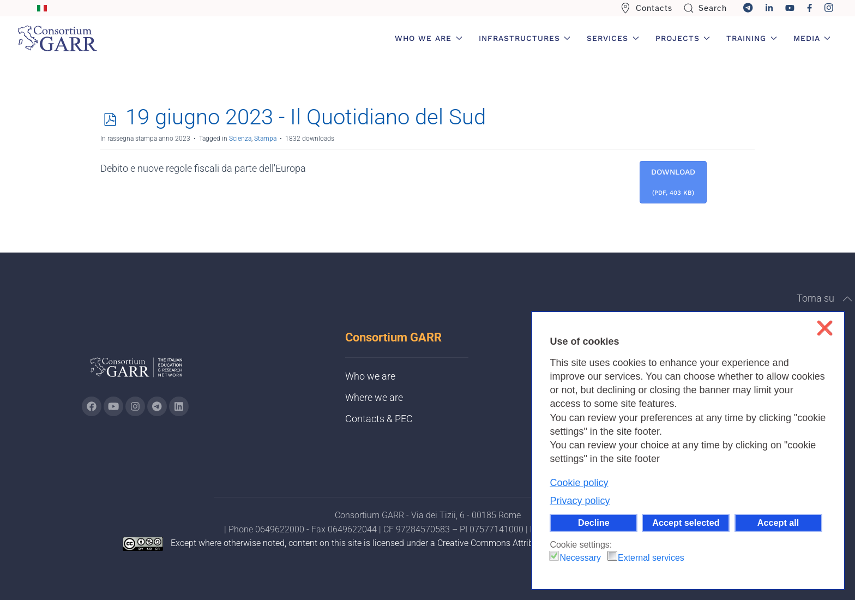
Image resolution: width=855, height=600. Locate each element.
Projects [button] (683, 38)
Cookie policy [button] (579, 482)
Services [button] (613, 38)
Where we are (374, 397)
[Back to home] (57, 38)
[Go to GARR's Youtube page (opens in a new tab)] (113, 406)
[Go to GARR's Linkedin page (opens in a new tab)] (179, 406)
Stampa (265, 138)
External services (651, 557)
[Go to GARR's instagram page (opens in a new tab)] (135, 406)
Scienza (240, 138)
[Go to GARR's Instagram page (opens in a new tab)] (91, 406)
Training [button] (751, 38)
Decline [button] (594, 522)
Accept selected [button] (685, 522)
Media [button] (812, 38)
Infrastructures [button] (525, 38)
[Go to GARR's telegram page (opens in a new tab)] (157, 406)
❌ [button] (824, 328)
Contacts (646, 8)
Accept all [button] (778, 522)
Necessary (580, 557)
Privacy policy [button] (580, 500)
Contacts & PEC (379, 418)
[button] (847, 298)
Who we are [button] (428, 38)
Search (705, 8)
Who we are (370, 376)
